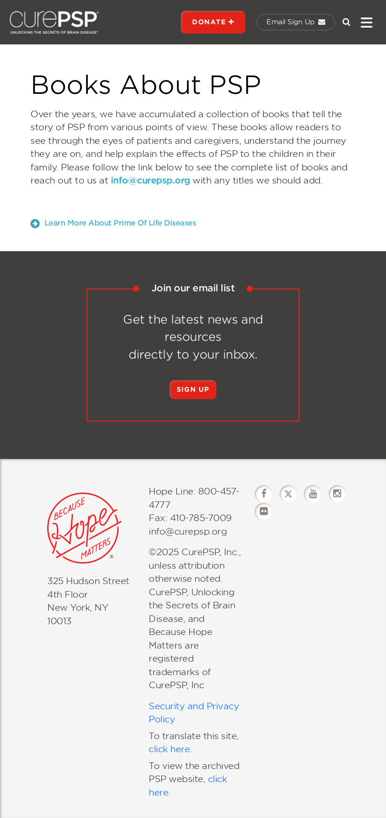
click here (169, 749)
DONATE (213, 22)
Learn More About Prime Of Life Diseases (113, 223)
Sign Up (193, 389)
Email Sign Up (295, 22)
